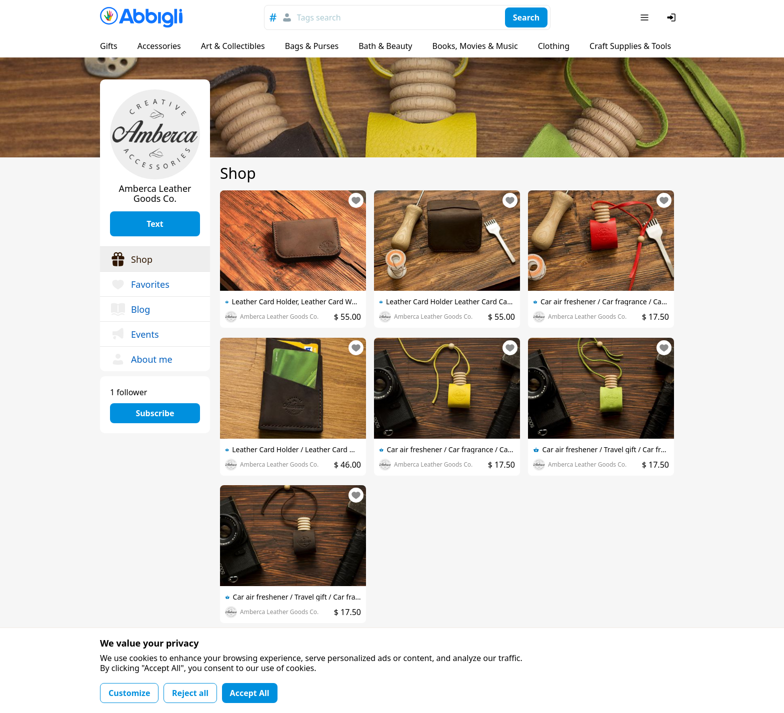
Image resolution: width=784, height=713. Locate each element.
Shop (131, 259)
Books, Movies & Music (475, 45)
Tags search (319, 17)
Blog (130, 309)
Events (134, 334)
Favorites (140, 284)
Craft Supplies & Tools (630, 45)
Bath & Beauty (385, 45)
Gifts (109, 45)
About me (141, 359)
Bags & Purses (311, 45)
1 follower (128, 392)
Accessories (159, 45)
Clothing (554, 45)
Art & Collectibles (233, 45)
